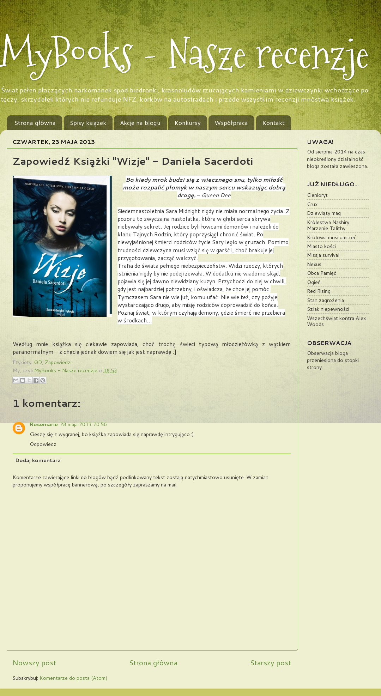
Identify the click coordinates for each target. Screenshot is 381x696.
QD (38, 362)
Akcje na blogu (140, 122)
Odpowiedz (43, 444)
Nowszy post (34, 662)
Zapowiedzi (58, 362)
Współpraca (231, 122)
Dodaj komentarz (37, 460)
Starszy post (270, 662)
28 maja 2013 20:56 (83, 424)
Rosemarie (44, 424)
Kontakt (273, 122)
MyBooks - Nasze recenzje (184, 53)
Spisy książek (88, 122)
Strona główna (35, 122)
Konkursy (187, 122)
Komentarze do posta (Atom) (74, 678)
